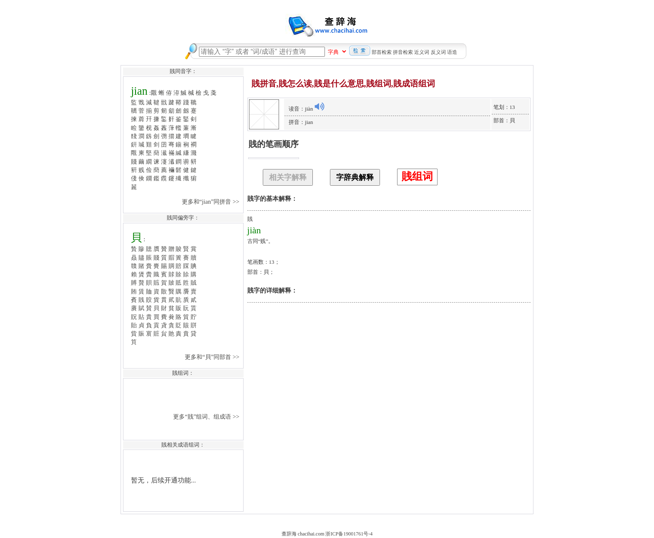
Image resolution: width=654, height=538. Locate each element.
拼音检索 (403, 52)
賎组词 (417, 176)
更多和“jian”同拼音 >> (211, 201)
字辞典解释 (355, 177)
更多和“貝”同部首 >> (213, 357)
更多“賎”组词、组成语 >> (207, 416)
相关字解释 (288, 177)
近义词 (421, 52)
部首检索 (382, 52)
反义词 (438, 52)
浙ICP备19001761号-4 (348, 534)
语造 (452, 52)
